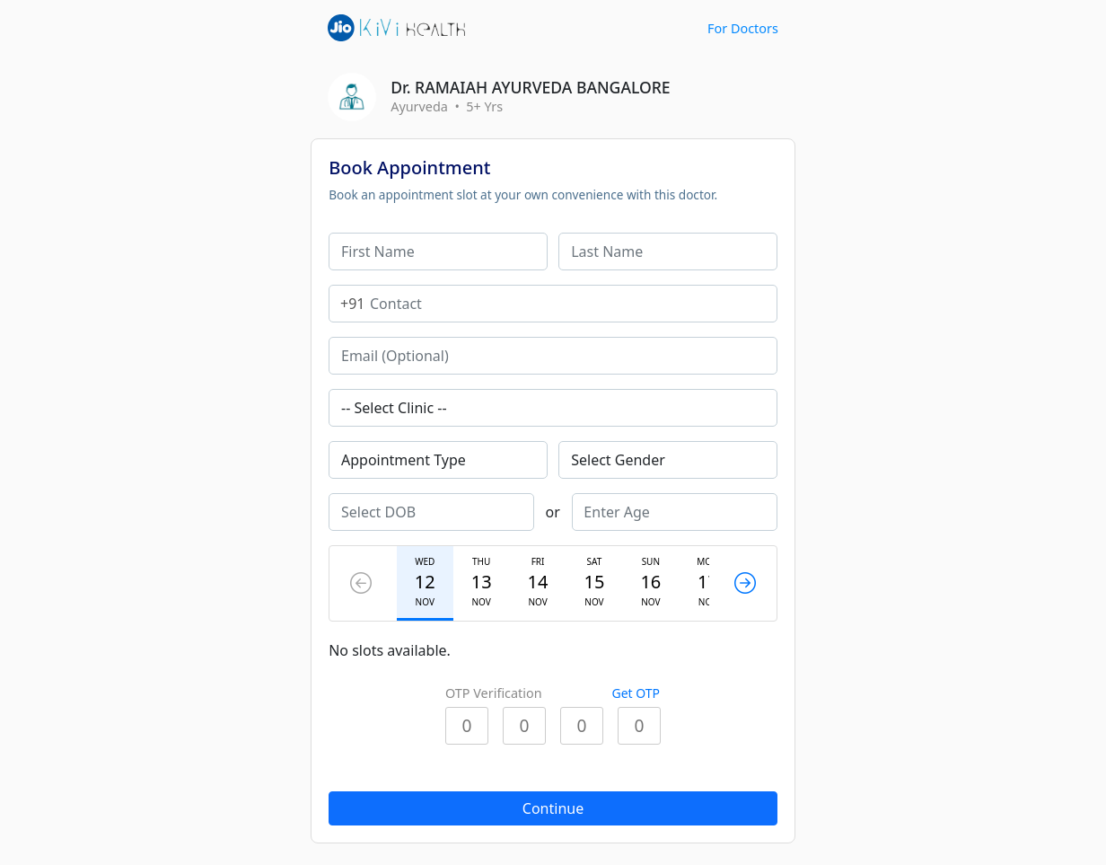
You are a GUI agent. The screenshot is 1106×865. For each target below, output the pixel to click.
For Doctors (742, 28)
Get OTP (635, 693)
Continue (553, 808)
